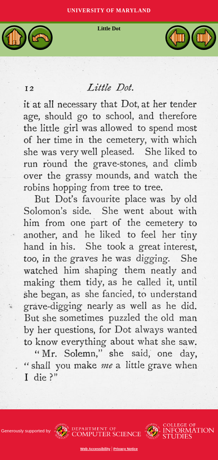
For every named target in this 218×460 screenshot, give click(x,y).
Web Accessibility (95, 449)
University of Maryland (109, 10)
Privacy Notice (125, 449)
